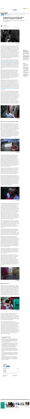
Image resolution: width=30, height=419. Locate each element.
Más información (4, 376)
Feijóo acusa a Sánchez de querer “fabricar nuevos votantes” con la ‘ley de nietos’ (26, 59)
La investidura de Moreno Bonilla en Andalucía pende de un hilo (26, 54)
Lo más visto (24, 63)
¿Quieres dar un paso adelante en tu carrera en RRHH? (27, 406)
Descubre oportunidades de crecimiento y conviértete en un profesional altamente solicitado (17, 407)
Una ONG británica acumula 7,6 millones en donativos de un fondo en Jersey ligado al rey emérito (26, 65)
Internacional (4, 13)
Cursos (3, 405)
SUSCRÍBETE (24, 8)
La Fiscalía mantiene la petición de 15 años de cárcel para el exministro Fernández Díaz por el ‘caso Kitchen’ (26, 70)
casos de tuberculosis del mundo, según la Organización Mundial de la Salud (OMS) (10, 88)
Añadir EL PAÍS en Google (17, 27)
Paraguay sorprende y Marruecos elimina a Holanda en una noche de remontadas (26, 51)
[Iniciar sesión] (27, 8)
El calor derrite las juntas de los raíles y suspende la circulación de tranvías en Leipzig (26, 72)
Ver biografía (8, 366)
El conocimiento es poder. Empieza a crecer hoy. (10, 408)
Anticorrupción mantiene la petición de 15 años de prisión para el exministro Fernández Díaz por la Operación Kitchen (26, 56)
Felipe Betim (5, 25)
